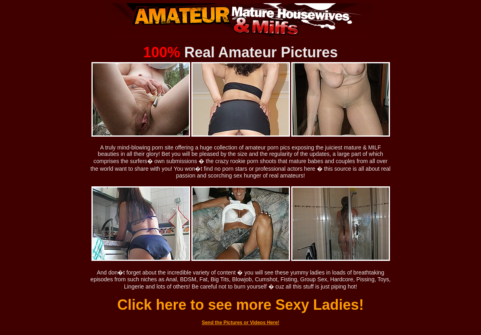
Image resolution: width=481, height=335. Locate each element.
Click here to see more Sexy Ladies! (240, 305)
